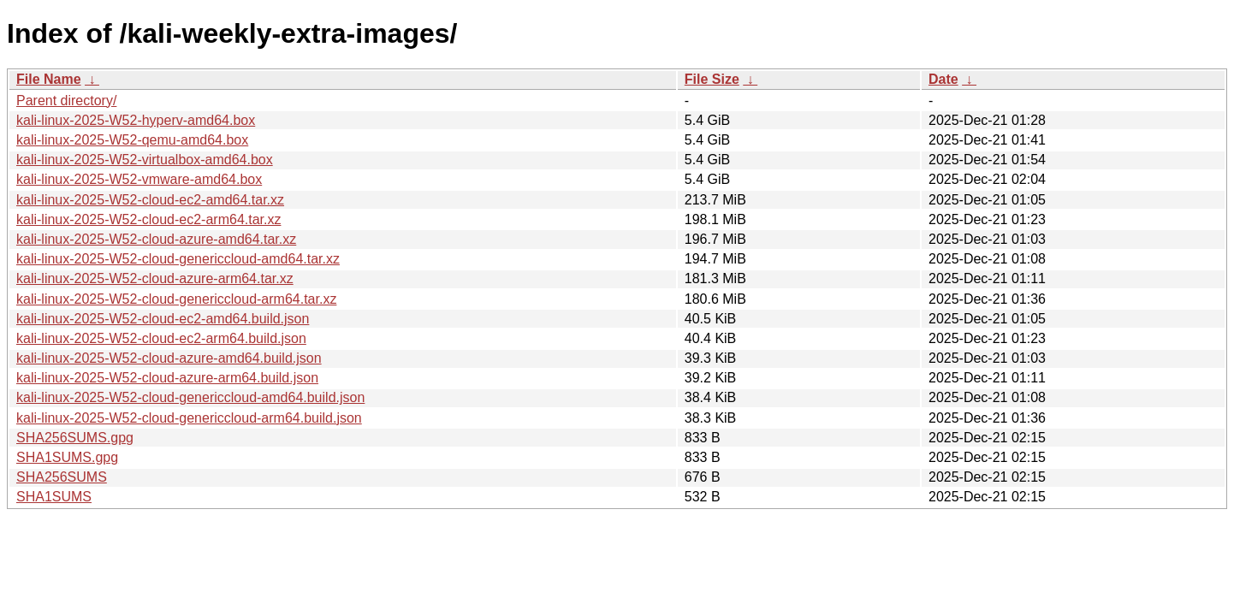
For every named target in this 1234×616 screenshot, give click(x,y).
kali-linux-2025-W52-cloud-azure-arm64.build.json (167, 377)
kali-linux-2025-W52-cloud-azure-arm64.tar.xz (155, 278)
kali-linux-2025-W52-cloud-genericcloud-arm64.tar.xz (176, 299)
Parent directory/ (66, 100)
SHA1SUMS (54, 496)
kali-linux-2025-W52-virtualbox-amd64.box (144, 159)
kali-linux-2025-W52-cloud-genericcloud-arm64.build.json (189, 418)
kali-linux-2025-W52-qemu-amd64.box (132, 140)
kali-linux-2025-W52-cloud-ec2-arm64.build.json (161, 338)
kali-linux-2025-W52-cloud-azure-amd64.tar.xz (156, 239)
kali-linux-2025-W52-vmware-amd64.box (139, 179)
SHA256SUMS (61, 477)
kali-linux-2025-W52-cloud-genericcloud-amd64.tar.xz (178, 259)
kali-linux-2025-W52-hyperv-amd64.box (135, 120)
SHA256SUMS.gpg (74, 437)
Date (943, 79)
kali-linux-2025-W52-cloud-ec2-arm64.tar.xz (148, 219)
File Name (48, 79)
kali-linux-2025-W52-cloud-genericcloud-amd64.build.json (190, 397)
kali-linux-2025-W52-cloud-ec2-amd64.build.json (162, 318)
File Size (712, 79)
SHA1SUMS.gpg (67, 457)
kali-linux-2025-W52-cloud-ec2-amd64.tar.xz (150, 199)
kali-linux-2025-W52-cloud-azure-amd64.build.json (169, 358)
